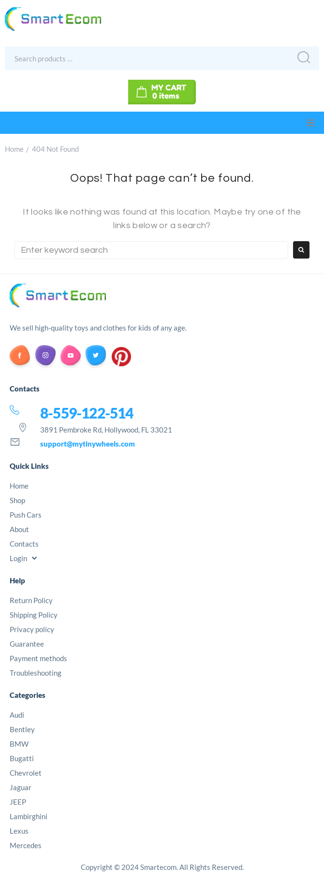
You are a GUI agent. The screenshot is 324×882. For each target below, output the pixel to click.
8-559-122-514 (86, 412)
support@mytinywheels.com (87, 443)
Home (14, 149)
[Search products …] (142, 58)
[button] (310, 122)
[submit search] (301, 58)
